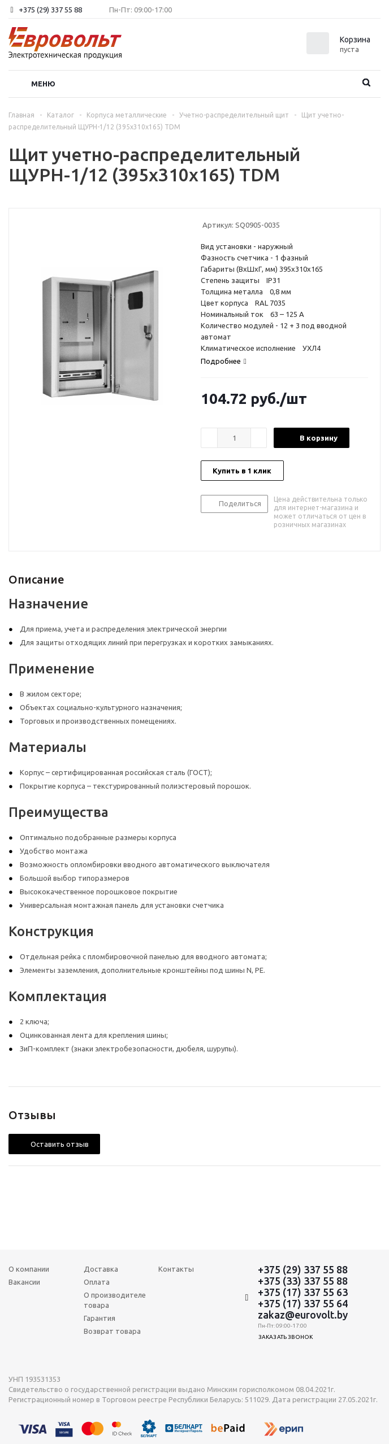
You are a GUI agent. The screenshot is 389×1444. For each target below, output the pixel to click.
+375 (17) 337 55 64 (303, 1303)
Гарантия (99, 1318)
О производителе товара (115, 1300)
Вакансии (24, 1282)
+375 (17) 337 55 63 (303, 1292)
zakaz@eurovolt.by (303, 1314)
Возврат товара (112, 1331)
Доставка (101, 1269)
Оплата (97, 1282)
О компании (28, 1269)
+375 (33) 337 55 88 (303, 1280)
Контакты (176, 1269)
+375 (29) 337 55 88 (50, 10)
